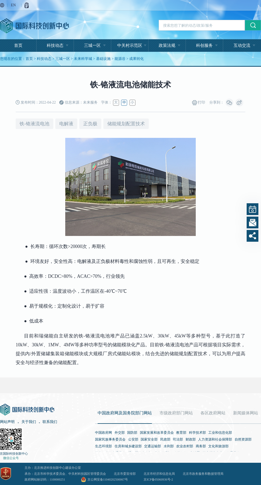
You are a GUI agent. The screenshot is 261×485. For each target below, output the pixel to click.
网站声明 (7, 422)
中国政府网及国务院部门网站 (125, 413)
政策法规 (167, 45)
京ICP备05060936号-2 (158, 479)
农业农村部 (184, 446)
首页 (18, 45)
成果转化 (136, 59)
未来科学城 (83, 59)
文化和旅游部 (218, 446)
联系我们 (50, 422)
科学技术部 (197, 433)
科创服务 (204, 45)
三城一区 (92, 45)
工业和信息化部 (220, 433)
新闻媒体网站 (245, 413)
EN (13, 5)
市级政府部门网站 (176, 413)
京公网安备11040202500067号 (107, 479)
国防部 (132, 433)
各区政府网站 (213, 413)
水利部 (169, 446)
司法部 (178, 439)
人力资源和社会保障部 (215, 439)
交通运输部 (152, 446)
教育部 (181, 433)
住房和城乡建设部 (128, 446)
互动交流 (242, 45)
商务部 (201, 446)
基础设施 (103, 59)
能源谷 (120, 59)
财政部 (191, 439)
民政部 (165, 439)
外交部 (120, 433)
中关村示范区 (129, 45)
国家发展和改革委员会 (157, 433)
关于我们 (28, 422)
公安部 (133, 439)
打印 (198, 102)
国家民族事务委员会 (110, 439)
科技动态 (55, 45)
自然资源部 (243, 439)
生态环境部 (103, 446)
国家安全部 (149, 439)
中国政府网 (103, 433)
